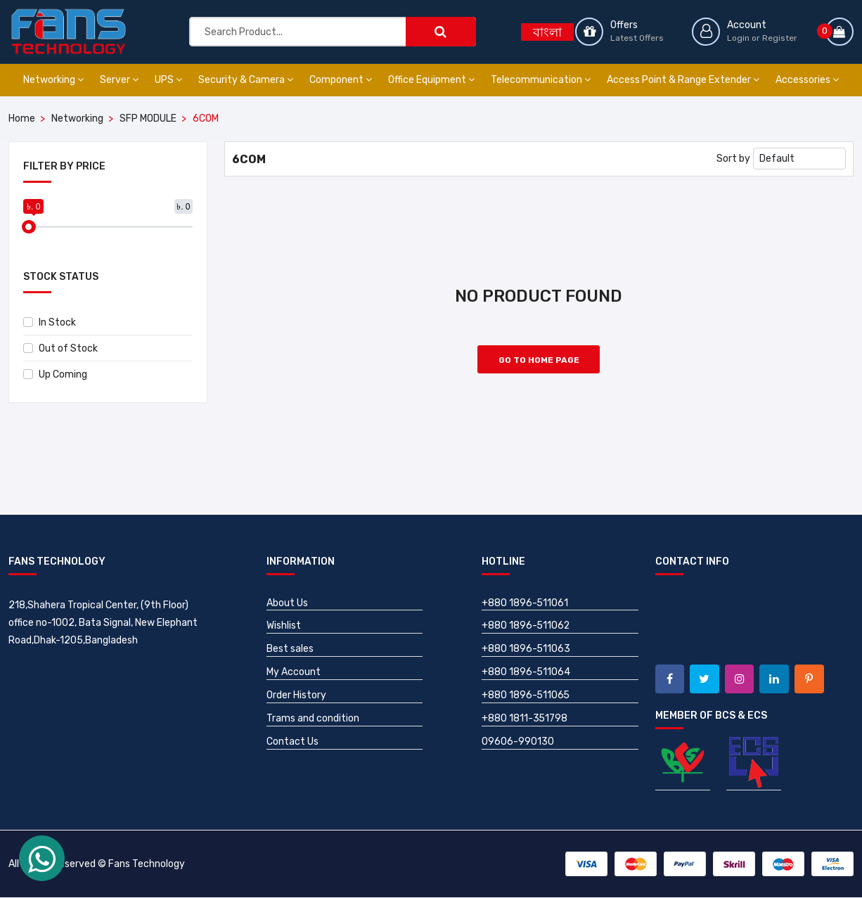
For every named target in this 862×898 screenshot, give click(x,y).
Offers (624, 25)
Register (779, 38)
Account (746, 25)
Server (119, 80)
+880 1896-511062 (526, 626)
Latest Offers (637, 38)
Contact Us (292, 742)
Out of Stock (60, 348)
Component (340, 80)
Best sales (290, 649)
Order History (296, 696)
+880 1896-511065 (526, 696)
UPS (168, 80)
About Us (287, 603)
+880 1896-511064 (526, 673)
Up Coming (55, 374)
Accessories (807, 80)
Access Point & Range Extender (683, 80)
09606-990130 (518, 742)
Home (21, 118)
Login (738, 38)
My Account (293, 673)
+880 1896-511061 (525, 603)
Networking (53, 80)
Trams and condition (312, 719)
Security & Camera (245, 80)
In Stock (49, 322)
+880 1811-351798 (525, 719)
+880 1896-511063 (526, 649)
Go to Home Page (538, 360)
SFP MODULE (148, 118)
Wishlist (283, 626)
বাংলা (547, 32)
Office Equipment (431, 80)
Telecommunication (541, 80)
